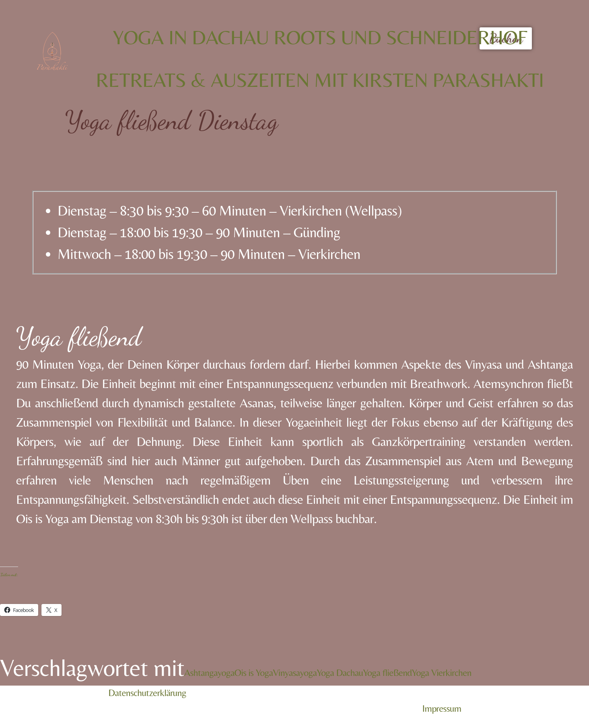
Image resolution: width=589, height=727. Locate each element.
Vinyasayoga (295, 672)
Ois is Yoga (254, 672)
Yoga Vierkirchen (442, 672)
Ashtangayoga (209, 672)
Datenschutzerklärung (147, 692)
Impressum (441, 708)
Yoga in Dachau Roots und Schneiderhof (320, 37)
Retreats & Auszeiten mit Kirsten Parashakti (320, 79)
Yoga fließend (387, 672)
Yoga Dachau (340, 672)
